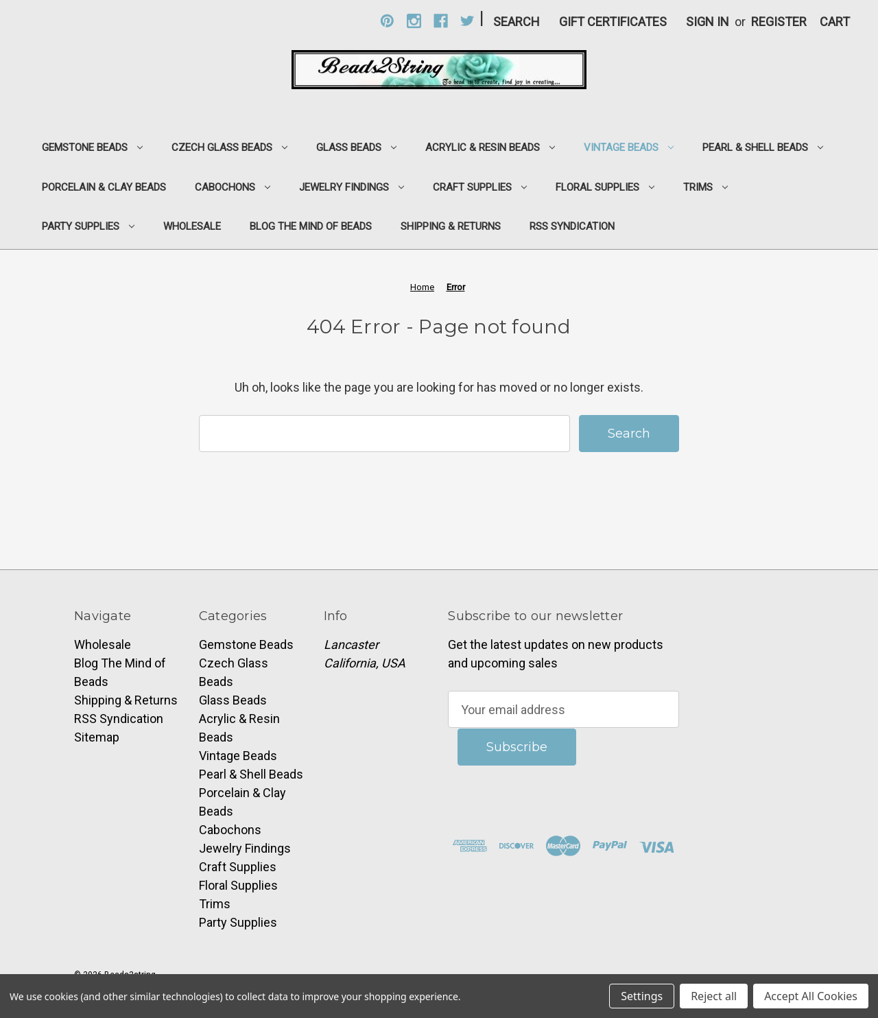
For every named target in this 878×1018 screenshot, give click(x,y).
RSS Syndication (572, 226)
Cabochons (232, 187)
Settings (642, 996)
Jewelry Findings (351, 187)
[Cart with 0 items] (834, 21)
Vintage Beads (629, 147)
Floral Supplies (605, 187)
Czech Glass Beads (229, 147)
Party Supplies (88, 226)
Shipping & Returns (451, 226)
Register (779, 21)
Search (516, 21)
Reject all (714, 996)
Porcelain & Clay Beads (104, 187)
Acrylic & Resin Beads (490, 147)
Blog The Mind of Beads (311, 226)
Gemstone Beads (92, 147)
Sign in (707, 21)
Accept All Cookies (810, 996)
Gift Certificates (613, 21)
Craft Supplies (480, 187)
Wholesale (192, 226)
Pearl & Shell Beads (762, 147)
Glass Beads (356, 147)
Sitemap (96, 737)
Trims (705, 187)
